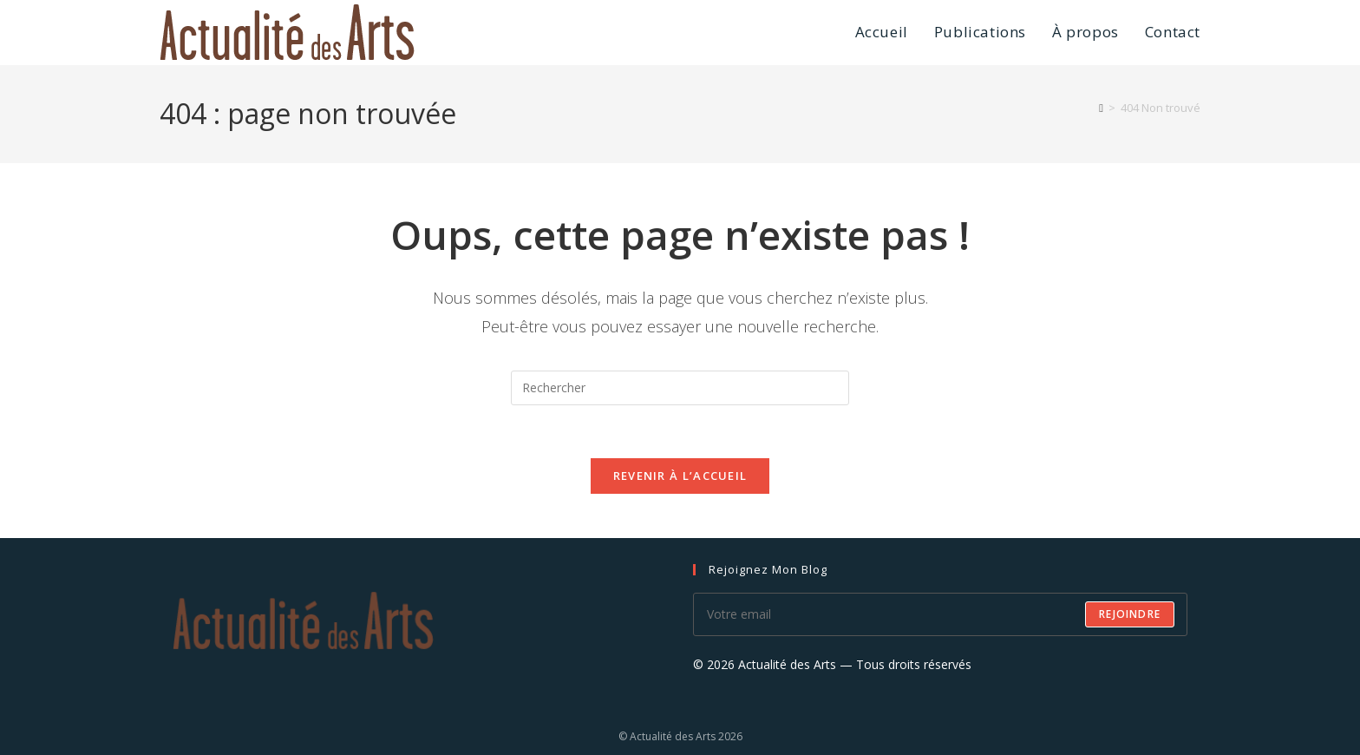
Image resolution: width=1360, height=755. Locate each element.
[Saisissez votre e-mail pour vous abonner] (940, 614)
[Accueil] (1101, 107)
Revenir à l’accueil (680, 475)
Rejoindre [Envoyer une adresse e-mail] (1130, 614)
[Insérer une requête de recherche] (680, 388)
